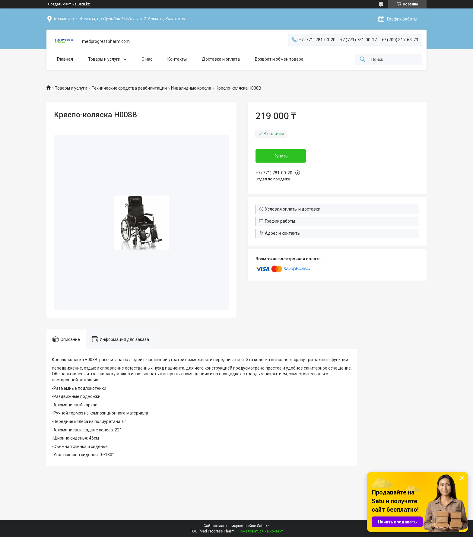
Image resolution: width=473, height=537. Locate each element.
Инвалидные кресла (191, 88)
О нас (146, 59)
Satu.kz (263, 526)
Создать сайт (59, 4)
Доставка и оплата (221, 59)
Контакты (177, 59)
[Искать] (362, 59)
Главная (65, 59)
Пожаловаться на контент (260, 531)
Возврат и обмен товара (279, 59)
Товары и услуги (104, 59)
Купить (281, 156)
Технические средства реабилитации (129, 88)
